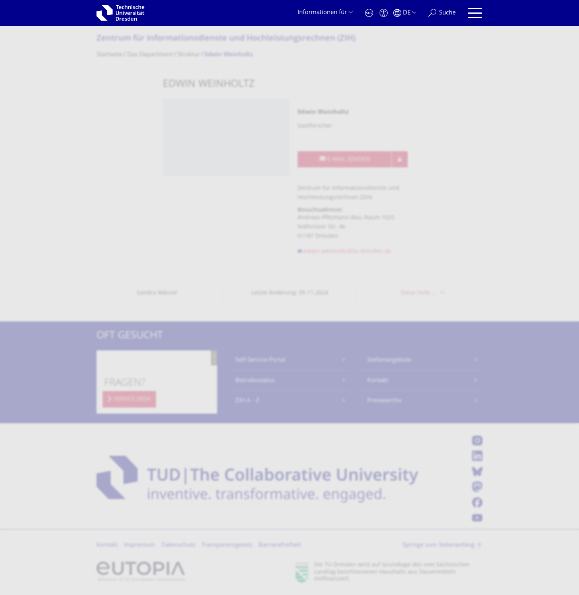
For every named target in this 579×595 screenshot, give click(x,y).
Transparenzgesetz (227, 545)
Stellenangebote (389, 360)
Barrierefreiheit (280, 545)
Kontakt (377, 381)
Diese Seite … (418, 293)
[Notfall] (369, 13)
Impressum (139, 545)
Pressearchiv (384, 401)
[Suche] (442, 13)
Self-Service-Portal (260, 360)
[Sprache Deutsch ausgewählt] (404, 13)
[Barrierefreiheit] (383, 13)
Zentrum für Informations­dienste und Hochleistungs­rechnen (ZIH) (225, 39)
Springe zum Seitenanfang (438, 545)
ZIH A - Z (247, 401)
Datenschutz (178, 545)
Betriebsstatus (255, 381)
